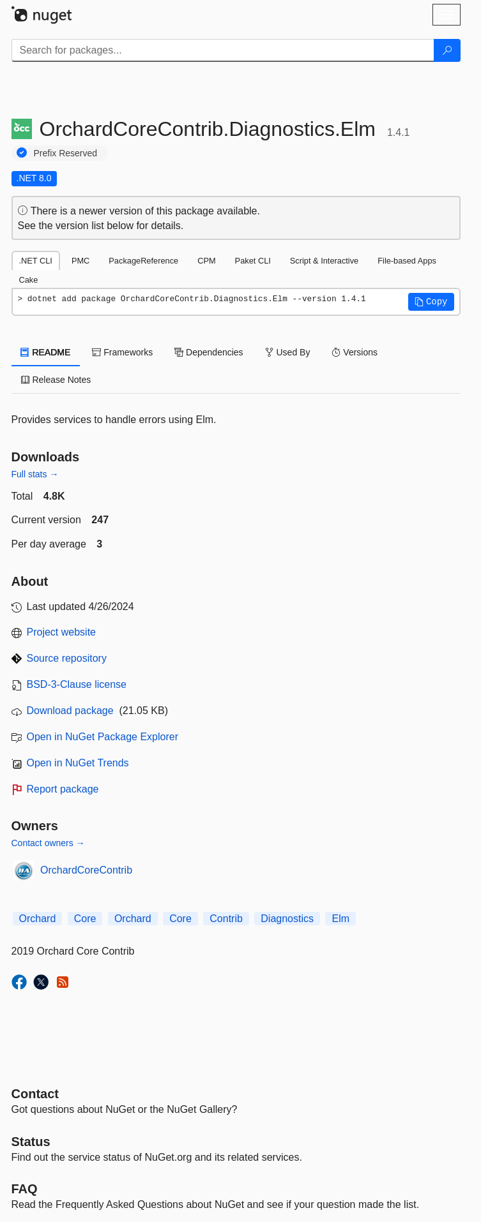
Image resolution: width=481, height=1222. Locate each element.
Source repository (67, 658)
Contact (35, 1094)
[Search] (447, 50)
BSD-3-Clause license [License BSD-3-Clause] (77, 684)
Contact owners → (48, 843)
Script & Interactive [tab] (324, 260)
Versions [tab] (355, 352)
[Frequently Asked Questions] (24, 1189)
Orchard (37, 918)
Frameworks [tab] (122, 352)
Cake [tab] (28, 280)
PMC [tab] (80, 260)
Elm (340, 918)
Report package (63, 789)
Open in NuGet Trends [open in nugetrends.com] (78, 762)
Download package (70, 710)
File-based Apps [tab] (407, 260)
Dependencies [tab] (208, 352)
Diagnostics (287, 918)
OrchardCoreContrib (86, 870)
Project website (61, 632)
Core (85, 918)
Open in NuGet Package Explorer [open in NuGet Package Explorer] (102, 736)
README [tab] (46, 352)
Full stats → (35, 474)
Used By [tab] (287, 352)
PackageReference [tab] (143, 260)
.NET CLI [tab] (35, 260)
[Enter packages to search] (222, 50)
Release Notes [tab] (56, 379)
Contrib (226, 918)
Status (30, 1142)
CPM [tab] (206, 260)
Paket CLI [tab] (253, 260)
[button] (431, 302)
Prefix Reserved (66, 153)
